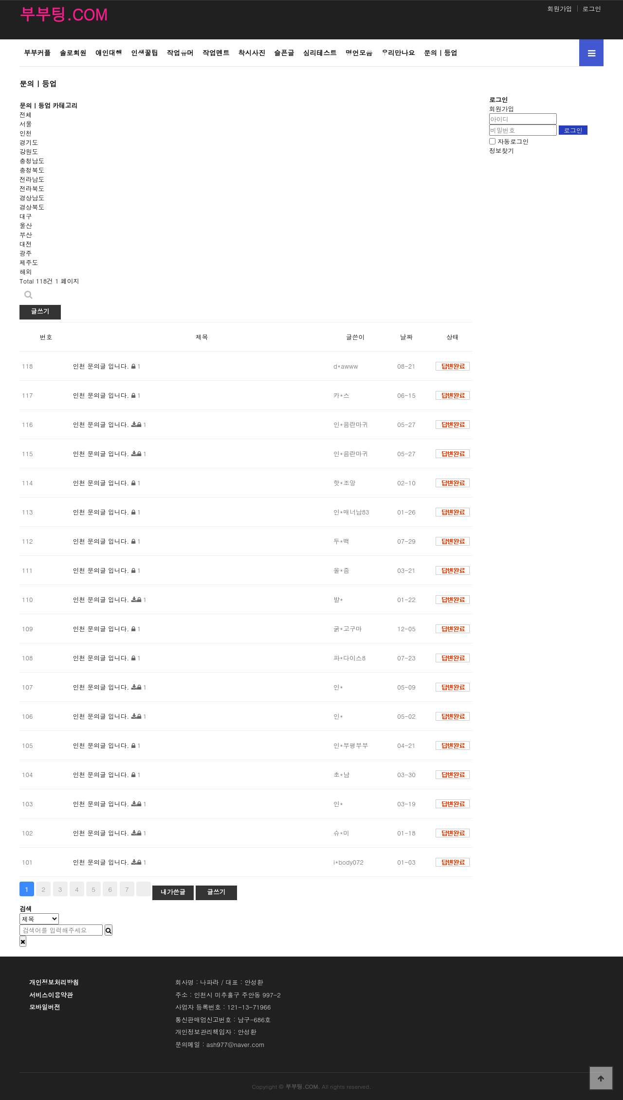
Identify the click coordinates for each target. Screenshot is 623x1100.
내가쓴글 (173, 891)
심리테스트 (320, 52)
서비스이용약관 (51, 994)
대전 (25, 243)
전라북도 (31, 188)
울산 (25, 225)
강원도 (28, 151)
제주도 (28, 262)
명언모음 (359, 52)
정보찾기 (501, 150)
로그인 (592, 8)
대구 (25, 216)
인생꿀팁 (144, 52)
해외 (25, 271)
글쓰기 (40, 311)
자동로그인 (513, 141)
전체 (25, 114)
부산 (25, 234)
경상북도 (31, 207)
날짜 (406, 336)
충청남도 (31, 160)
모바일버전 (44, 1006)
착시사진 (251, 52)
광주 (25, 253)
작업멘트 (215, 52)
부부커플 (37, 52)
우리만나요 (398, 52)
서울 (25, 123)
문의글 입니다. (108, 366)
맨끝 (143, 889)
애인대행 (108, 52)
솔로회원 (72, 52)
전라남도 (31, 179)
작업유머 (180, 52)
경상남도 (31, 197)
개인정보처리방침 (54, 982)
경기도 (28, 142)
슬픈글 (284, 52)
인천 (25, 133)
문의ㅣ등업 (441, 52)
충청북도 (31, 170)
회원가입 (559, 8)
